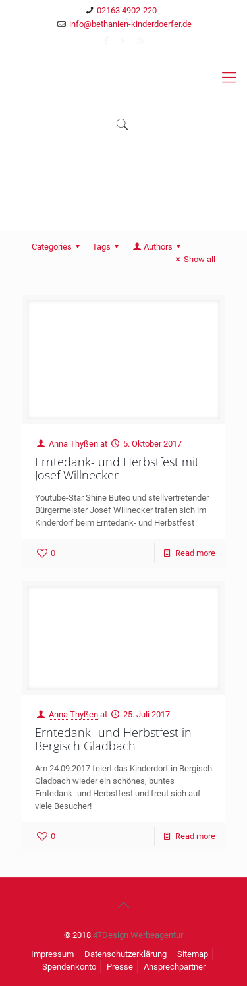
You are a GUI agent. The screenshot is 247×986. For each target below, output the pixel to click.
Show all (193, 259)
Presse (120, 967)
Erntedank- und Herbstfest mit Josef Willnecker (117, 468)
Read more (195, 553)
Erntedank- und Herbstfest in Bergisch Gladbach (113, 739)
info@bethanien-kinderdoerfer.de (130, 24)
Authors (157, 247)
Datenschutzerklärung (125, 954)
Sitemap (192, 954)
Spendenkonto (69, 967)
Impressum (52, 954)
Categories (58, 247)
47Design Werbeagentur (138, 935)
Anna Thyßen (73, 444)
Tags (107, 247)
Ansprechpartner (175, 967)
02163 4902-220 (127, 10)
